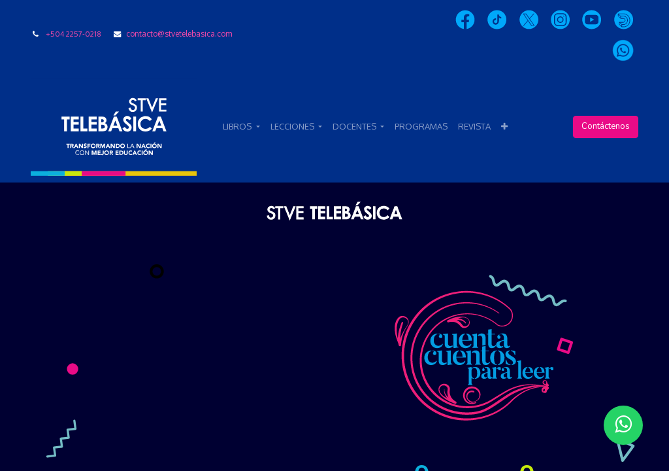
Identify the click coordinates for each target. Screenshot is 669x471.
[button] (504, 127)
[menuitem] (421, 127)
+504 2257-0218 (73, 34)
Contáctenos (605, 126)
